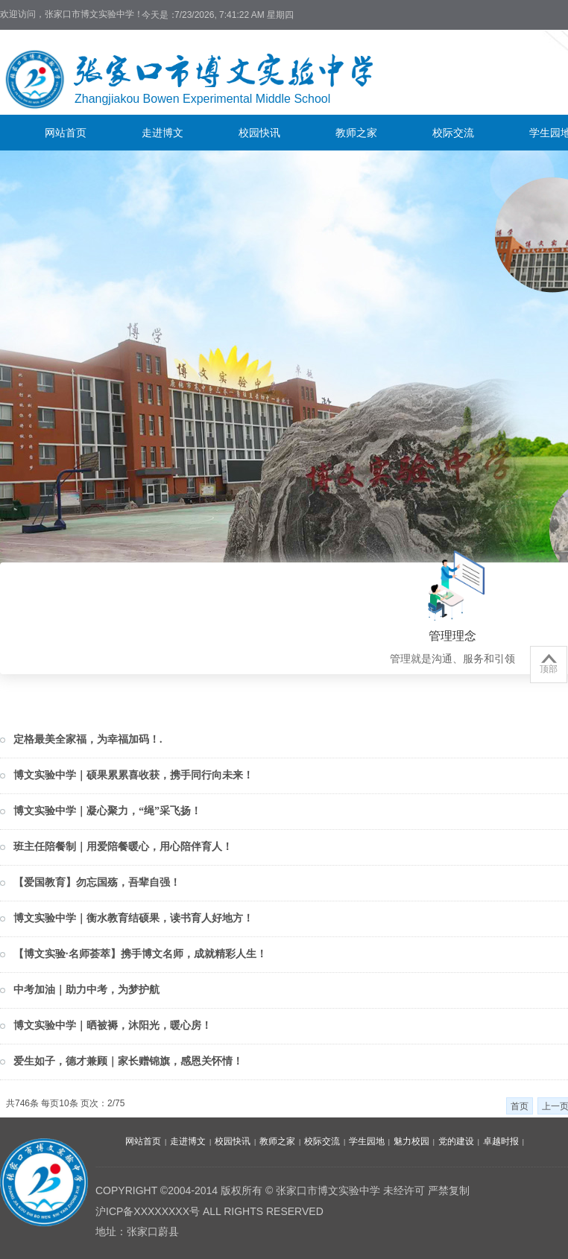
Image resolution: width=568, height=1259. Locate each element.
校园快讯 (259, 133)
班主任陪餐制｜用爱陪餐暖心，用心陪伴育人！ (123, 846)
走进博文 (162, 133)
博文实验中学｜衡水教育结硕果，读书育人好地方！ (133, 918)
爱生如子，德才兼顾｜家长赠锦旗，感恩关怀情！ (128, 1061)
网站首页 (65, 133)
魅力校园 (411, 1141)
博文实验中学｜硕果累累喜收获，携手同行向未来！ (133, 775)
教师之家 (356, 133)
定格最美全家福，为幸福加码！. (87, 739)
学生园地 (367, 1141)
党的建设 (456, 1141)
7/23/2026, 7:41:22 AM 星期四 (234, 15)
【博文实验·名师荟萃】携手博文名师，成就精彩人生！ (140, 954)
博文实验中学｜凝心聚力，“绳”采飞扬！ (107, 810)
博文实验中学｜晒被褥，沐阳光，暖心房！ (112, 1025)
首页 (519, 1106)
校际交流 (453, 133)
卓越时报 (501, 1141)
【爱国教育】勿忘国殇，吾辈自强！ (96, 882)
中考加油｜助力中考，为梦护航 (86, 989)
